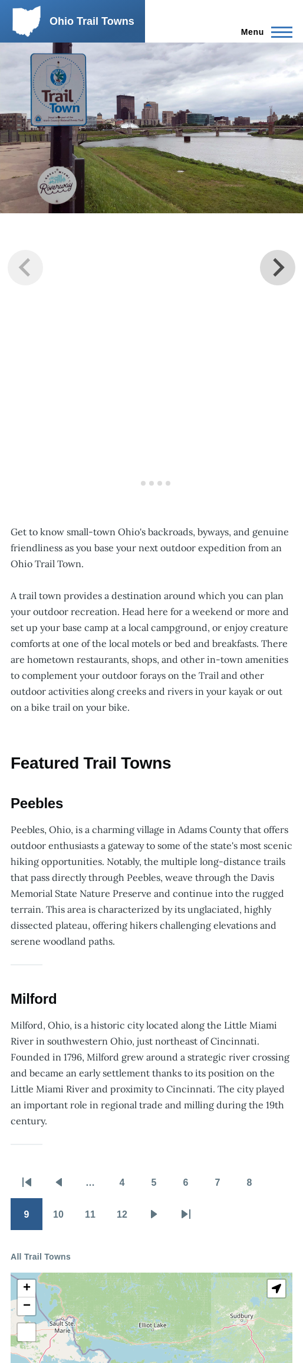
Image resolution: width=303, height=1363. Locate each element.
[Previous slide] (25, 267)
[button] (26, 1288)
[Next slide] (277, 267)
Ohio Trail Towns (92, 21)
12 (127, 1218)
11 (95, 1218)
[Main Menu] (263, 32)
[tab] (134, 483)
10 (63, 1218)
